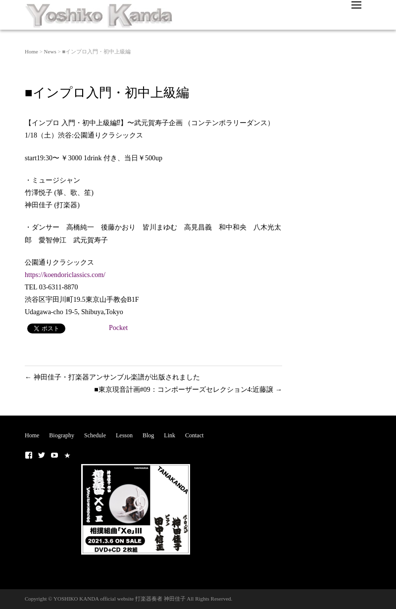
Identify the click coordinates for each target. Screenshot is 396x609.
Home (31, 51)
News (50, 51)
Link (169, 435)
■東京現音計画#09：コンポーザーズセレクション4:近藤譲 (188, 389)
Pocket (118, 327)
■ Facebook (29, 455)
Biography (61, 435)
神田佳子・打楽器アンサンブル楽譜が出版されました (112, 377)
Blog (148, 435)
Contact (194, 435)
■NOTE (67, 455)
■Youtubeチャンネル (54, 455)
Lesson (124, 435)
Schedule (95, 435)
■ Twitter (42, 455)
